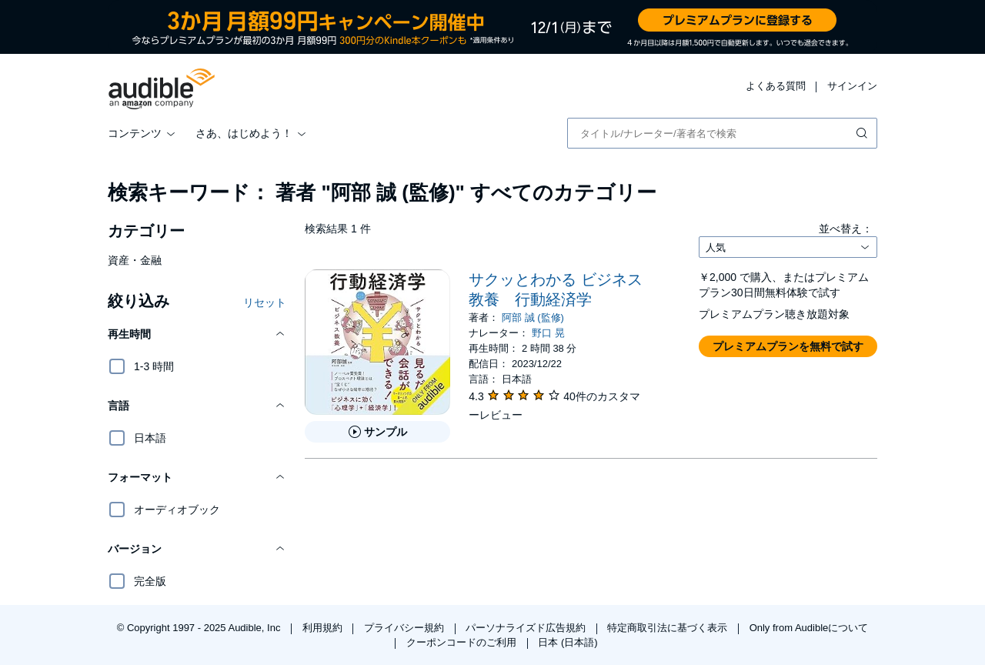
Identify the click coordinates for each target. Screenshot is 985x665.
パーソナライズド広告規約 (527, 627)
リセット (264, 302)
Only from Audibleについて (809, 627)
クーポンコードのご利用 (462, 642)
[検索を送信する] (863, 133)
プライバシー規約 (405, 627)
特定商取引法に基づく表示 (668, 627)
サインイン (852, 86)
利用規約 (324, 627)
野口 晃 (548, 333)
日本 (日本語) (567, 642)
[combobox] (722, 133)
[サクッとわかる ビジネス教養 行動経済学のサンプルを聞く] (377, 432)
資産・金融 (135, 260)
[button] (197, 334)
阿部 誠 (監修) (533, 317)
